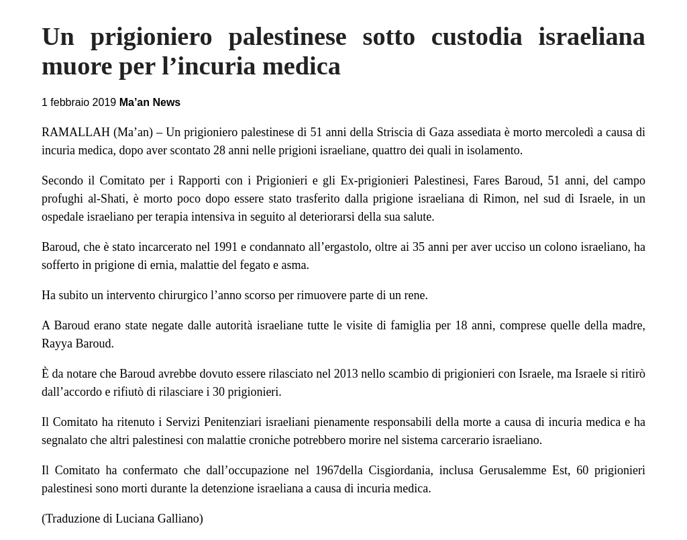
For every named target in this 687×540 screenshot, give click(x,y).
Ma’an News (150, 102)
